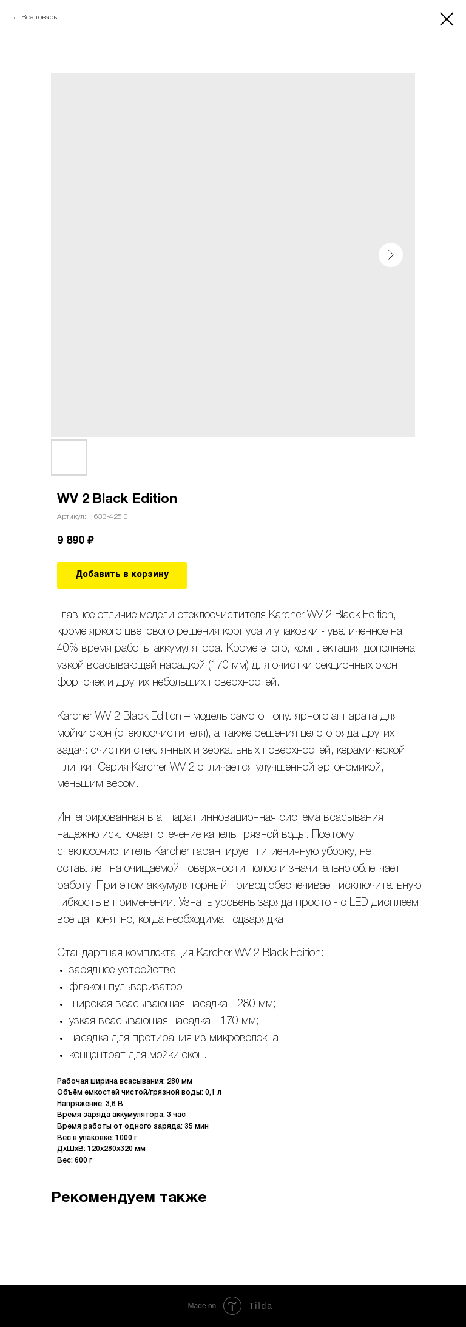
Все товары (40, 17)
